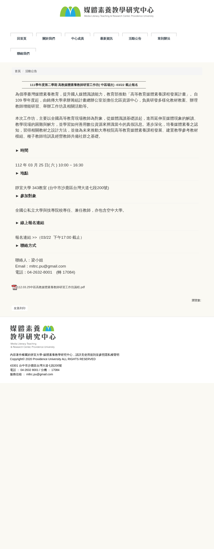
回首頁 (21, 38)
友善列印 (19, 462)
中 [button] (188, 95)
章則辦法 (164, 38)
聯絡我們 (23, 53)
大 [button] (196, 95)
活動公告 (135, 38)
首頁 (18, 71)
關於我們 (48, 38)
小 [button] (180, 95)
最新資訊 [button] (106, 38)
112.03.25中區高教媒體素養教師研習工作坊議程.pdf (48, 441)
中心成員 (77, 38)
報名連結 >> (26, 244)
